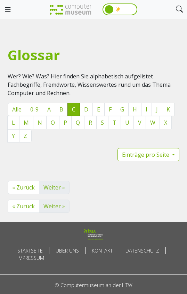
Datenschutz (142, 250)
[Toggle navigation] (7, 10)
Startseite (30, 250)
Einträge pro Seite (146, 154)
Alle (17, 109)
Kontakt (102, 250)
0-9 (34, 109)
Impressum (30, 258)
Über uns (67, 250)
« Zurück (23, 187)
